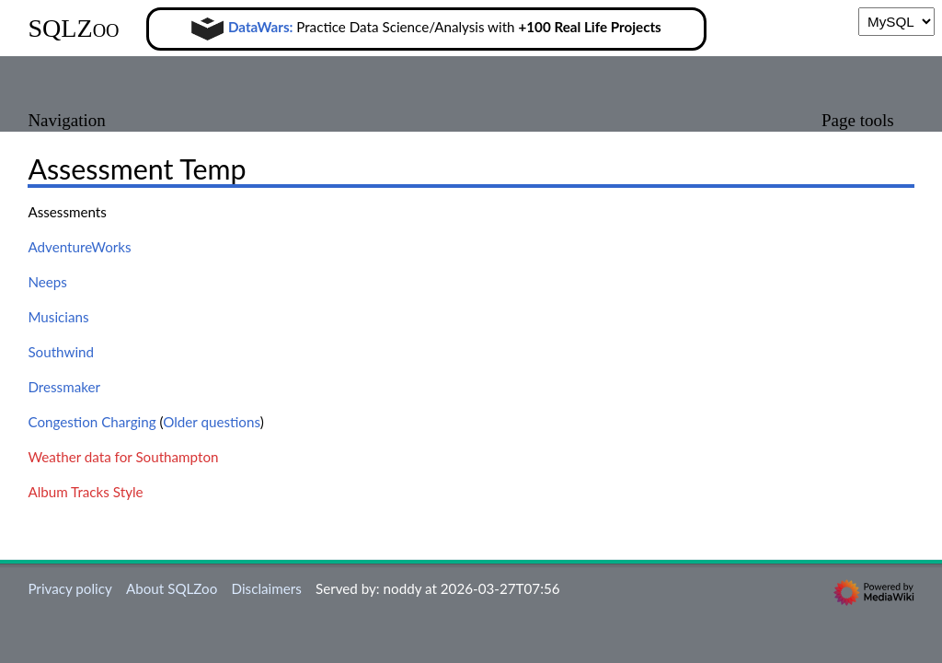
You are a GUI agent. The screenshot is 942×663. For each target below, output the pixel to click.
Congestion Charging (91, 421)
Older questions (211, 421)
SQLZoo (73, 28)
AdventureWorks (79, 246)
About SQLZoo (171, 588)
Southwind (61, 351)
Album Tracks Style (85, 491)
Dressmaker (64, 386)
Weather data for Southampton (123, 456)
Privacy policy (69, 588)
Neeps (47, 281)
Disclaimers (267, 588)
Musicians (58, 316)
